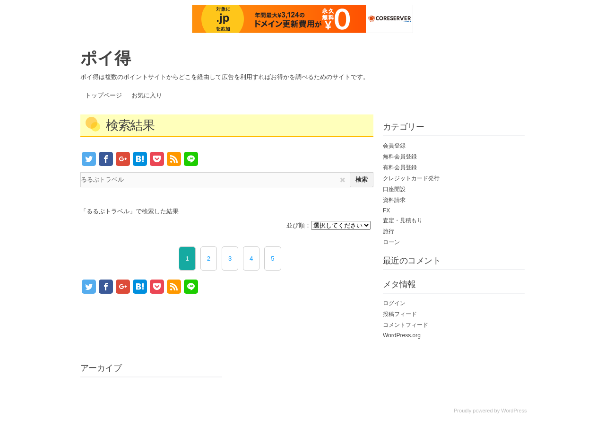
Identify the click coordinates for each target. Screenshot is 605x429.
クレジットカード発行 (411, 178)
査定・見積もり (403, 220)
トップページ (103, 95)
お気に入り (146, 95)
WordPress (514, 410)
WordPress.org (402, 335)
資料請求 (394, 200)
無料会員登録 (400, 156)
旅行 (388, 231)
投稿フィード (400, 314)
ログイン (394, 303)
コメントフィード (405, 325)
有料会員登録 (400, 167)
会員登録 (394, 145)
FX (386, 210)
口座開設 (394, 189)
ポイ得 (105, 58)
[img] (342, 180)
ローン (391, 242)
